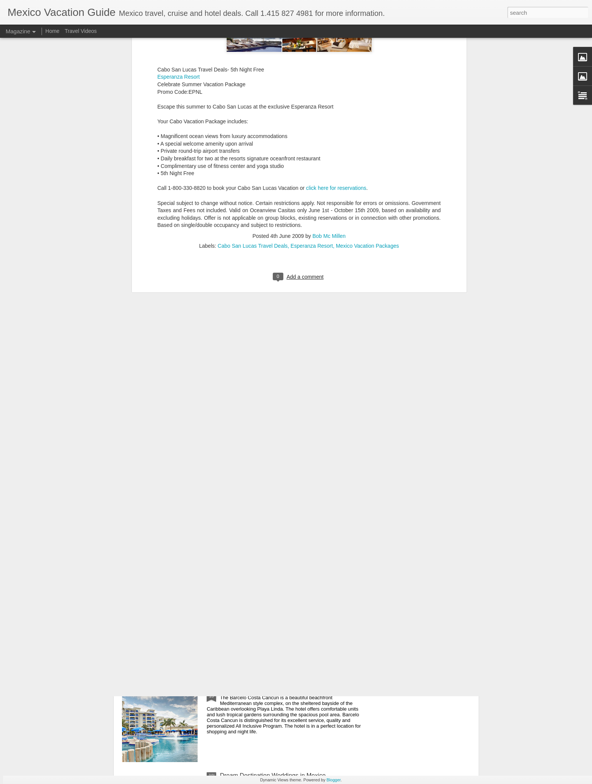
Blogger (333, 780)
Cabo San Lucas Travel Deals (252, 83)
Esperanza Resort (312, 83)
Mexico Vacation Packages (367, 83)
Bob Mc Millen (329, 73)
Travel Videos (81, 31)
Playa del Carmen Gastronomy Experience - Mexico (289, 604)
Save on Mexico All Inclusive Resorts (269, 689)
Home (52, 31)
